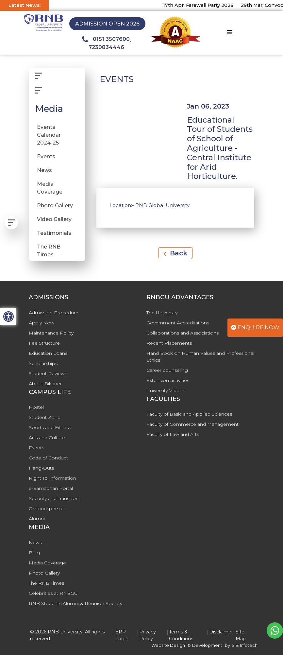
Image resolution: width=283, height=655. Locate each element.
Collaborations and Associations (182, 333)
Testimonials (54, 233)
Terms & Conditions (181, 635)
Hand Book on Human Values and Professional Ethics (200, 356)
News (44, 170)
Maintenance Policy (51, 333)
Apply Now (41, 323)
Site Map (241, 635)
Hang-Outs (41, 468)
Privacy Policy (147, 635)
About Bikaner (45, 384)
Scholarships (43, 363)
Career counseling (167, 370)
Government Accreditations (177, 323)
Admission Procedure (53, 313)
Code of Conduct (48, 458)
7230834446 (106, 47)
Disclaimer (221, 632)
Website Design (168, 645)
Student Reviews (48, 373)
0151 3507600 (106, 39)
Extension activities (167, 380)
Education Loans (48, 353)
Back (175, 253)
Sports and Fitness (50, 427)
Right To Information (52, 478)
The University (161, 313)
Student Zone (44, 417)
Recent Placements (169, 343)
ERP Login (121, 635)
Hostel (36, 407)
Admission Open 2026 (107, 24)
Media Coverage (49, 188)
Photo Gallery (55, 205)
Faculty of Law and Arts (172, 434)
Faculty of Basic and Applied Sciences (189, 414)
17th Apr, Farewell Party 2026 (202, 5)
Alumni (37, 519)
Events (46, 156)
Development (207, 645)
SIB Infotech (245, 645)
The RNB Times (48, 251)
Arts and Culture (47, 437)
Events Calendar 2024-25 (49, 135)
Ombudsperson (47, 508)
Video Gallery (54, 219)
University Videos (165, 390)
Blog (34, 553)
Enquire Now (255, 327)
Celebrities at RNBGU (53, 593)
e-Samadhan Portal (51, 488)
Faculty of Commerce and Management (192, 424)
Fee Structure (44, 343)
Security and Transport (54, 498)
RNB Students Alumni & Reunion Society (75, 603)
